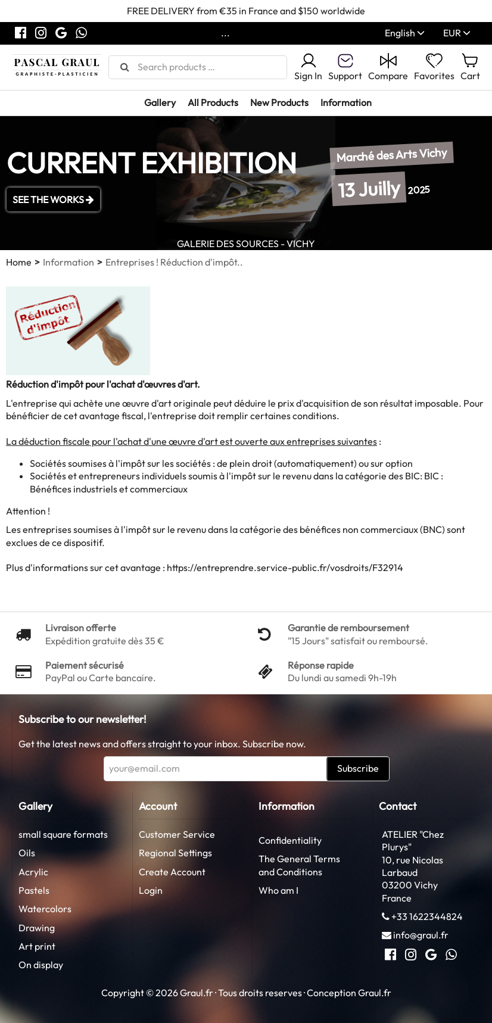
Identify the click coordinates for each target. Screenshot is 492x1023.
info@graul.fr (421, 935)
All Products (213, 102)
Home (19, 262)
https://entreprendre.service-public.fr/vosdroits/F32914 (285, 567)
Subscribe (358, 768)
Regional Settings (175, 853)
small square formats (63, 834)
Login (151, 890)
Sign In (308, 67)
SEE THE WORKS (53, 199)
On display (40, 965)
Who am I (278, 890)
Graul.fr (374, 993)
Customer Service (177, 834)
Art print (36, 946)
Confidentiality (290, 840)
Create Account (172, 872)
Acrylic (33, 872)
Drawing (36, 928)
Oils (26, 853)
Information (346, 102)
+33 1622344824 (427, 916)
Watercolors (44, 909)
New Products (279, 102)
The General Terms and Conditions (299, 865)
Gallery (160, 102)
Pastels (33, 890)
